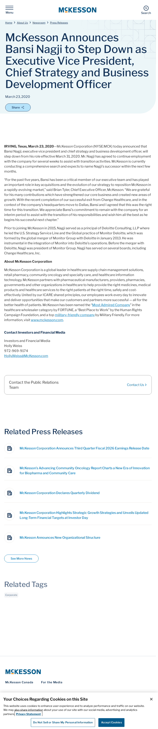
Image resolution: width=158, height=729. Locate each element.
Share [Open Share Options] (18, 107)
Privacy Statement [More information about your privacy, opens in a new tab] (28, 714)
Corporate (11, 595)
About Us (22, 22)
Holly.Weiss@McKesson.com (26, 356)
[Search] (146, 10)
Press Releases (59, 22)
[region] (79, 710)
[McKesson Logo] (78, 671)
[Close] (151, 699)
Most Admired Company (111, 305)
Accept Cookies (111, 722)
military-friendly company (75, 315)
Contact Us (137, 385)
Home (8, 22)
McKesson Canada (19, 682)
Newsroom (39, 22)
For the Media (52, 682)
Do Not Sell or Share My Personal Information (63, 722)
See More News (21, 558)
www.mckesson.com (47, 320)
